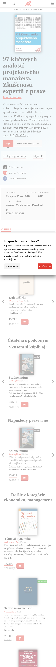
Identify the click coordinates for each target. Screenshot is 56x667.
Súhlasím (45, 266)
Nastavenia (12, 266)
